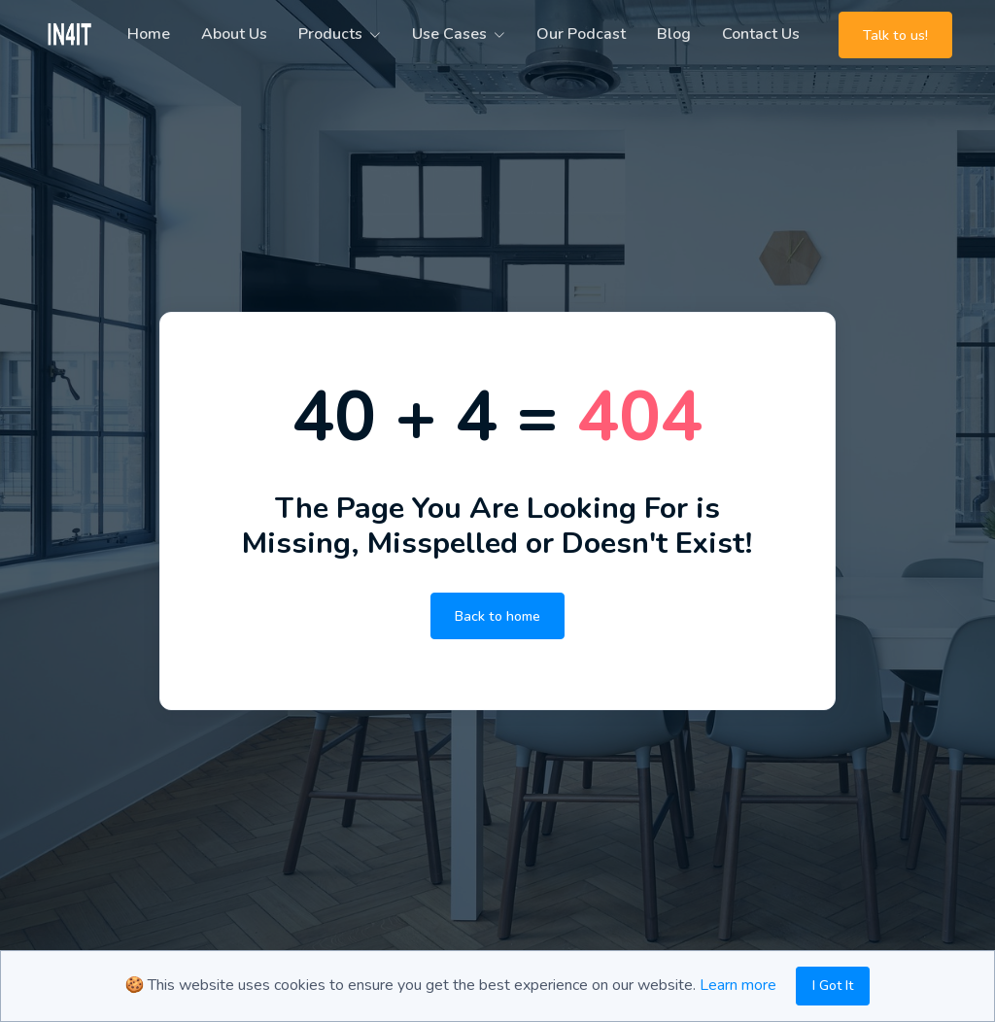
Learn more (738, 985)
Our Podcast (581, 34)
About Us (234, 34)
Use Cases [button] (449, 34)
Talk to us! (895, 35)
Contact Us (761, 34)
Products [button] (330, 34)
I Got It (832, 985)
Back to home (497, 616)
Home (148, 34)
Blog (674, 34)
